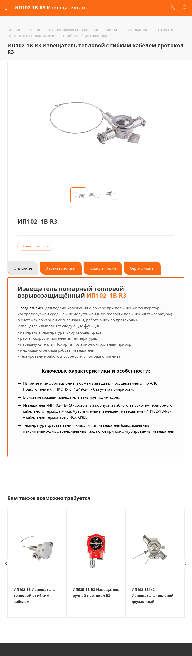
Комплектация (103, 268)
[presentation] (6, 563)
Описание (23, 268)
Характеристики (61, 268)
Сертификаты (142, 268)
